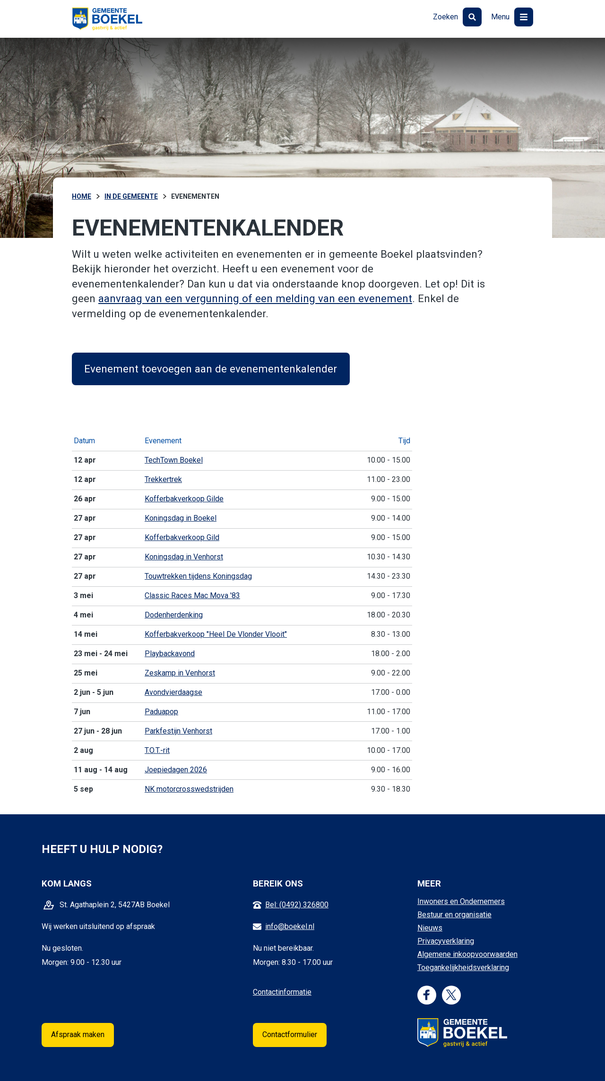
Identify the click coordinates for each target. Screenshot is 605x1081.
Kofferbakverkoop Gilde (184, 498)
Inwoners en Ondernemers (461, 901)
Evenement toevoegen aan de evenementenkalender (210, 369)
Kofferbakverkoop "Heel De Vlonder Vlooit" (216, 634)
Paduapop (161, 711)
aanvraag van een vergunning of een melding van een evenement (255, 298)
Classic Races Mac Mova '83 (192, 595)
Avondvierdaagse (173, 692)
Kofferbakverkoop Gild (182, 537)
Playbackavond (170, 653)
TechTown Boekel (174, 460)
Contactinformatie (282, 992)
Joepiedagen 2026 (176, 769)
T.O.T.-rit (157, 750)
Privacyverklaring (445, 941)
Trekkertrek (163, 479)
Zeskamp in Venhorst (180, 672)
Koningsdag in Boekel (180, 518)
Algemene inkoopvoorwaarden (467, 954)
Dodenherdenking (174, 614)
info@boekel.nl (289, 926)
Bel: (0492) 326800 (296, 904)
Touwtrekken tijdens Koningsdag (198, 576)
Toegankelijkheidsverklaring (463, 967)
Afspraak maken (77, 1034)
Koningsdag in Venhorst (184, 556)
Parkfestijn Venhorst (178, 730)
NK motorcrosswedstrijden (189, 789)
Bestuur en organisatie (454, 914)
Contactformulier (289, 1034)
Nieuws (429, 927)
